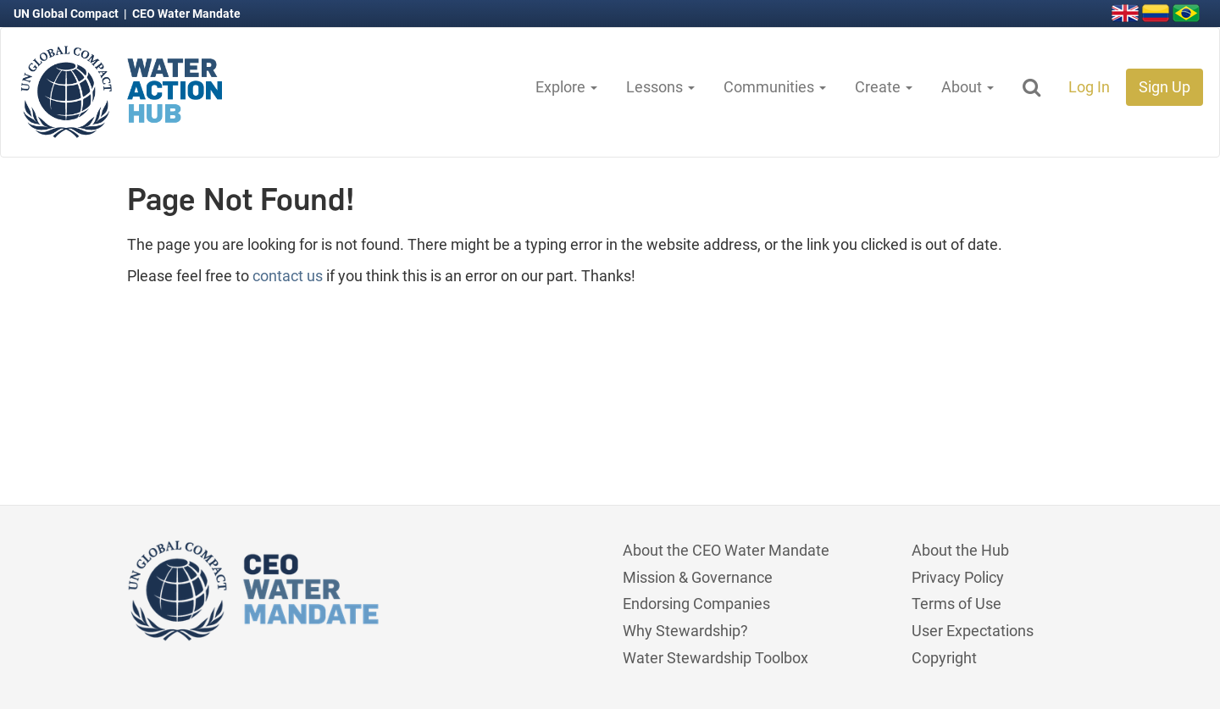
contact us (287, 276)
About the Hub (960, 550)
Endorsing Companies (696, 603)
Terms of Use (956, 603)
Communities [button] (775, 87)
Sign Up (1164, 87)
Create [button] (883, 87)
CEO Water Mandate (186, 13)
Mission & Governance (698, 577)
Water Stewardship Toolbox (715, 658)
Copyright (944, 658)
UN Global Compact (67, 13)
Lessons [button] (660, 87)
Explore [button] (566, 87)
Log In (1089, 87)
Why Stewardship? (685, 631)
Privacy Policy (958, 577)
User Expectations (973, 631)
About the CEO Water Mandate (726, 550)
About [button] (967, 87)
